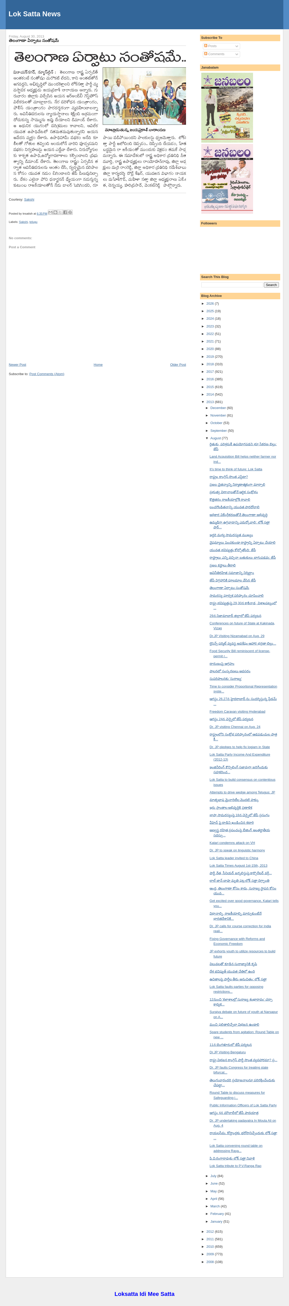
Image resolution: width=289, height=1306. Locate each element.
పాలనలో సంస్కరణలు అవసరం (230, 671)
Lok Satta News (35, 14)
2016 (210, 379)
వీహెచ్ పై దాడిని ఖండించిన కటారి (232, 823)
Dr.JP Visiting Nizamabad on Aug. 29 (237, 636)
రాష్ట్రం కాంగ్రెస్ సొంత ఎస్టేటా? (229, 477)
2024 (210, 318)
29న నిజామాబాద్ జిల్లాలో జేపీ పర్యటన (235, 616)
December (218, 408)
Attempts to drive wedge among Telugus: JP (242, 792)
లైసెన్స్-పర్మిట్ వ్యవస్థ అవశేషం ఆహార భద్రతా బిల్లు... (243, 643)
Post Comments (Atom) (46, 374)
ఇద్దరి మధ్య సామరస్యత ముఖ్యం (231, 535)
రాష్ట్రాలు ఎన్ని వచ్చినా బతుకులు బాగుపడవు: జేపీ (243, 557)
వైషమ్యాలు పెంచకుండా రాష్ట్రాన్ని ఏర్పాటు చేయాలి (242, 542)
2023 (210, 326)
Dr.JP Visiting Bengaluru (228, 1052)
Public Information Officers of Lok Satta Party (243, 1105)
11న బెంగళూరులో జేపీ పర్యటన (231, 1045)
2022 (210, 334)
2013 (210, 402)
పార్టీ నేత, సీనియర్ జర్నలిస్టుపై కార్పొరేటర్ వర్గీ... (241, 873)
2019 (210, 357)
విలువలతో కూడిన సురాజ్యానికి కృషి (233, 964)
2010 (210, 1247)
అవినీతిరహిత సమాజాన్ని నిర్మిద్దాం (232, 573)
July (213, 1176)
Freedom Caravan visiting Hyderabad (237, 711)
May (214, 1191)
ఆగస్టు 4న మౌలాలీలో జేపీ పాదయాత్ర (234, 1113)
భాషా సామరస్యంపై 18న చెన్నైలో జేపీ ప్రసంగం (240, 815)
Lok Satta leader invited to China (234, 858)
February (217, 1214)
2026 (210, 303)
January (216, 1221)
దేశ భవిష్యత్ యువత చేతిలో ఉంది (232, 971)
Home (98, 365)
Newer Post (17, 365)
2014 (210, 394)
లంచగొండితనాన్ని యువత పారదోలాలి (235, 507)
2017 (210, 372)
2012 (210, 1232)
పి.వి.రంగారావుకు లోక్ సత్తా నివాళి (232, 1158)
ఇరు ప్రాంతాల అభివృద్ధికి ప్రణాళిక (231, 807)
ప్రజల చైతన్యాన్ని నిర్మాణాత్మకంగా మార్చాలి (237, 484)
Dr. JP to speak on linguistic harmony (237, 850)
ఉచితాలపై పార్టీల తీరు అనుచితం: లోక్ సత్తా (238, 979)
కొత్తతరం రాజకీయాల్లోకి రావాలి (230, 499)
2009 (210, 1254)
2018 (210, 364)
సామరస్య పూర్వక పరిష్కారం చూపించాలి (237, 595)
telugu (33, 221)
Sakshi (29, 199)
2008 (210, 1262)
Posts (210, 46)
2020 (210, 349)
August (216, 438)
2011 (210, 1239)
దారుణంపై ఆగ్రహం (222, 664)
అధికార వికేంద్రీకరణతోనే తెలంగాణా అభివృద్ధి (239, 515)
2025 (210, 311)
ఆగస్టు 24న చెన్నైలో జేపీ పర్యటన (231, 719)
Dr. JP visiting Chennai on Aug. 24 (235, 727)
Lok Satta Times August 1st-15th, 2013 (238, 865)
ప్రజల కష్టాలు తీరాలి (223, 565)
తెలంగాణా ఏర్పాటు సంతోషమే (34, 40)
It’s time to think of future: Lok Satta (236, 469)
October (216, 423)
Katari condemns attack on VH (232, 843)
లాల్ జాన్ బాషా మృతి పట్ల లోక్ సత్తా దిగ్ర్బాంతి (239, 880)
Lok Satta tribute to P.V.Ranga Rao (235, 1166)
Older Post (178, 365)
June (214, 1183)
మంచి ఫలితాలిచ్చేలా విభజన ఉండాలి (234, 1024)
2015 (210, 387)
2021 (210, 341)
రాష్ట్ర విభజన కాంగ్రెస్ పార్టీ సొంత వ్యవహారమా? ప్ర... (243, 1060)
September (219, 431)
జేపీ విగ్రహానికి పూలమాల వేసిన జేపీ (233, 580)
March (215, 1206)
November (218, 415)
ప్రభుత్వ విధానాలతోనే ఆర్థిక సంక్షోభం (234, 492)
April (214, 1199)
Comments (214, 54)
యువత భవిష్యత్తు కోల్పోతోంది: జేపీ (233, 550)
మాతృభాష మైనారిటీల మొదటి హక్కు (234, 800)
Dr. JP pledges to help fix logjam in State (240, 747)
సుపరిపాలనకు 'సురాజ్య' (226, 679)
